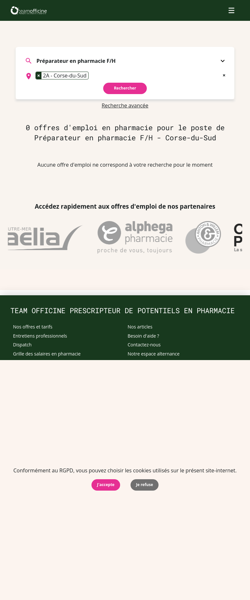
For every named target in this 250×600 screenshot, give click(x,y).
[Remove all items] (224, 74)
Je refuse (144, 484)
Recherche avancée (125, 105)
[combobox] (125, 76)
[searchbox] (92, 76)
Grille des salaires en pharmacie (47, 354)
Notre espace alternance (154, 354)
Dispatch (22, 345)
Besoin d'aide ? (143, 336)
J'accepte (106, 484)
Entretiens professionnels (40, 336)
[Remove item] (39, 75)
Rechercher (125, 88)
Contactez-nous (144, 345)
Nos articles (140, 327)
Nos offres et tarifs (32, 327)
